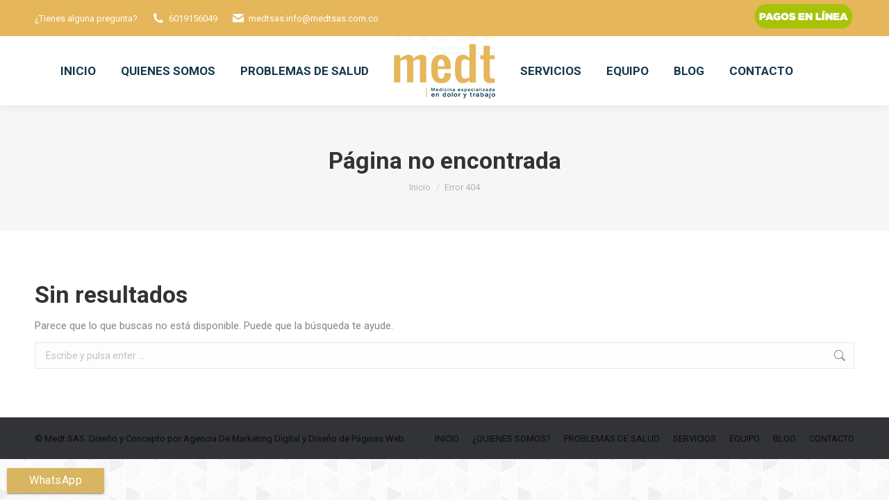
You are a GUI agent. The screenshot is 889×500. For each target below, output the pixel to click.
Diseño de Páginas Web (356, 438)
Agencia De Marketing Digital (241, 438)
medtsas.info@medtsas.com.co (314, 18)
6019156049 (193, 18)
